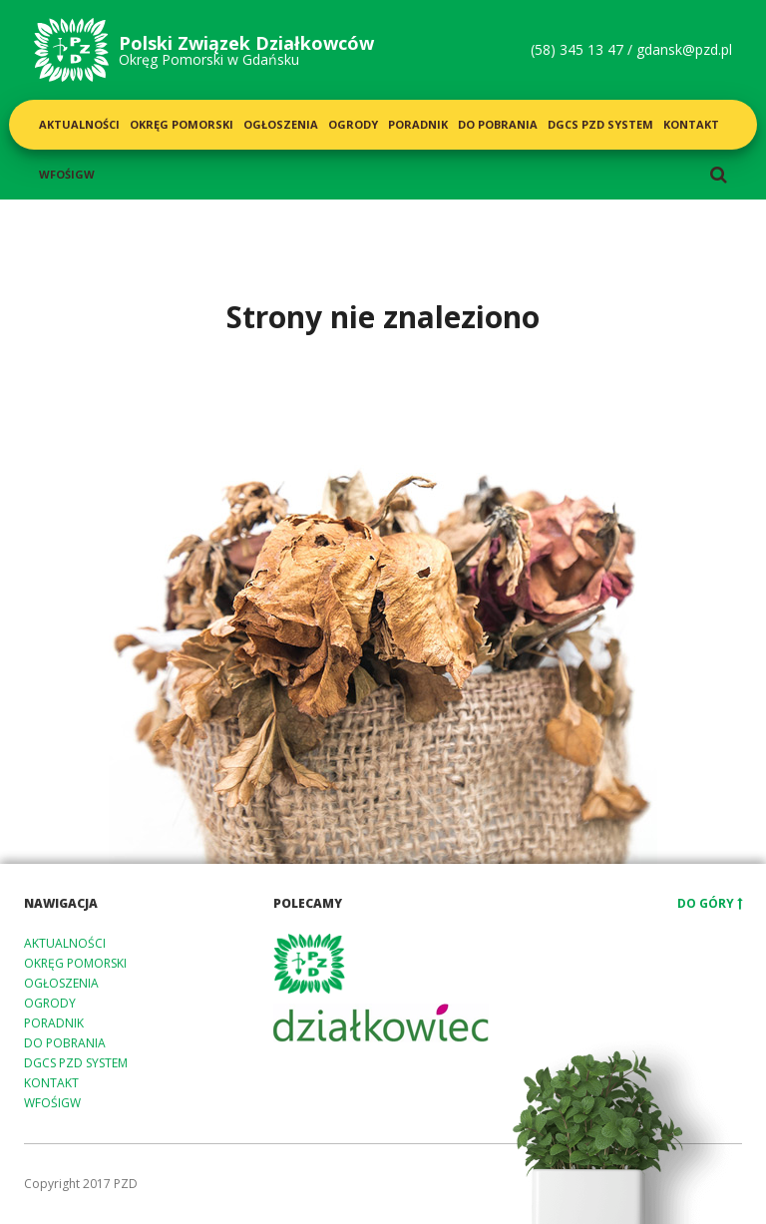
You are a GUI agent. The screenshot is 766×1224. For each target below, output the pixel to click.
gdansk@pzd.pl (684, 49)
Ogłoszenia (280, 124)
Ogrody (353, 124)
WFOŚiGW (67, 174)
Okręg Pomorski (181, 124)
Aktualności (79, 124)
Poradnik (418, 124)
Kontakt (691, 124)
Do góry (709, 903)
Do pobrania (498, 124)
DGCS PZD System (600, 124)
